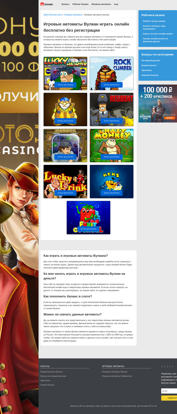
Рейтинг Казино (80, 4)
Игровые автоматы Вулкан (114, 372)
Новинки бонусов (150, 75)
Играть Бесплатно (65, 85)
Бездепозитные (149, 65)
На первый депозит (151, 60)
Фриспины (147, 70)
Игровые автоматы (101, 4)
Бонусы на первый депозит (53, 376)
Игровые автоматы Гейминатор (117, 376)
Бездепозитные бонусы (51, 372)
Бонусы (65, 4)
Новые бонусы (47, 385)
